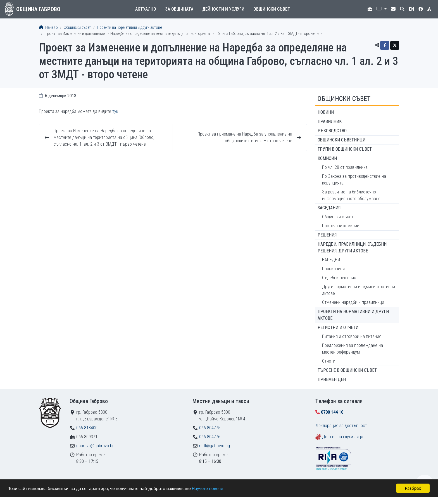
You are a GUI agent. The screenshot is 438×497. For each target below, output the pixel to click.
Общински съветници (341, 140)
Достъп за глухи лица (342, 436)
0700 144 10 (332, 412)
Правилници (333, 268)
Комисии (327, 158)
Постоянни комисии (340, 225)
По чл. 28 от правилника (345, 167)
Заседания (329, 207)
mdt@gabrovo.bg (214, 445)
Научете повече (207, 488)
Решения (327, 235)
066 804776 (209, 436)
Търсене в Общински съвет (347, 370)
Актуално (145, 9)
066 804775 (209, 427)
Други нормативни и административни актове (358, 290)
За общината (179, 9)
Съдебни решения (339, 277)
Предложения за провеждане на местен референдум (352, 349)
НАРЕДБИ (331, 259)
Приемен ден (332, 379)
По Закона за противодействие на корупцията (354, 180)
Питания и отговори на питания (351, 336)
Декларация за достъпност (341, 425)
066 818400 (86, 427)
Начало (48, 27)
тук (115, 111)
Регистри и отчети (338, 327)
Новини (326, 112)
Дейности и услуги (223, 9)
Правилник (330, 121)
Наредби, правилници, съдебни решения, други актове (352, 248)
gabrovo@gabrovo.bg (95, 445)
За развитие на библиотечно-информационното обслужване (351, 195)
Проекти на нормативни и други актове (129, 27)
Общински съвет (271, 9)
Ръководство (332, 130)
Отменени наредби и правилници (353, 302)
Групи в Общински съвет (345, 149)
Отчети (328, 361)
